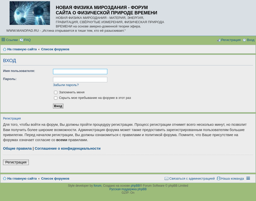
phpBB (135, 185)
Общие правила (17, 148)
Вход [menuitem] (250, 40)
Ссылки (12, 40)
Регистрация (16, 162)
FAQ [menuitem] (27, 40)
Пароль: (9, 79)
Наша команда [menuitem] (232, 178)
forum (97, 185)
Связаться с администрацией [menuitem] (192, 178)
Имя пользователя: (19, 71)
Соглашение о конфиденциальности (67, 148)
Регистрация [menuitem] (231, 40)
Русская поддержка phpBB (128, 189)
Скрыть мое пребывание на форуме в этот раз (92, 98)
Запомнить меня (69, 92)
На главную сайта (22, 178)
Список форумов (55, 178)
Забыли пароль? (66, 85)
